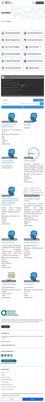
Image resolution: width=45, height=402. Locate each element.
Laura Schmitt (29, 284)
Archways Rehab (30, 161)
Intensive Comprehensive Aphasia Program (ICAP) (20, 61)
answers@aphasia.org (8, 345)
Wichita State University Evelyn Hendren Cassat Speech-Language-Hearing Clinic (10, 202)
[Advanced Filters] (22, 107)
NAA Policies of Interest (7, 389)
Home (2, 21)
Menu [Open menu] (2, 3)
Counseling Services (32, 54)
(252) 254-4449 (5, 341)
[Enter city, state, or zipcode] (29, 103)
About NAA (4, 372)
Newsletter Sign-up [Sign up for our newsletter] (8, 361)
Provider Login (5, 382)
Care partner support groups (13, 47)
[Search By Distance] (38, 100)
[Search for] (10, 103)
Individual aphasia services (12, 33)
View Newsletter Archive (8, 363)
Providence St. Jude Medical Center (9, 126)
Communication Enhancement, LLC (8, 162)
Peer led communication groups (14, 68)
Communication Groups (34, 40)
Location (6, 12)
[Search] (42, 103)
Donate (5, 327)
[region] (22, 396)
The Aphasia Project (9, 284)
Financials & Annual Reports (8, 387)
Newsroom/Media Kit (6, 384)
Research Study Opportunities (13, 54)
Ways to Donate (5, 377)
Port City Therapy (8, 242)
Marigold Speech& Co (32, 242)
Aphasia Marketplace (7, 380)
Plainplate (27, 125)
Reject (11, 399)
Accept (33, 399)
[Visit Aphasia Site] (8, 2)
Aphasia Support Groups (11, 40)
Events (3, 375)
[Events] (39, 2)
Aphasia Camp (32, 68)
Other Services (32, 47)
